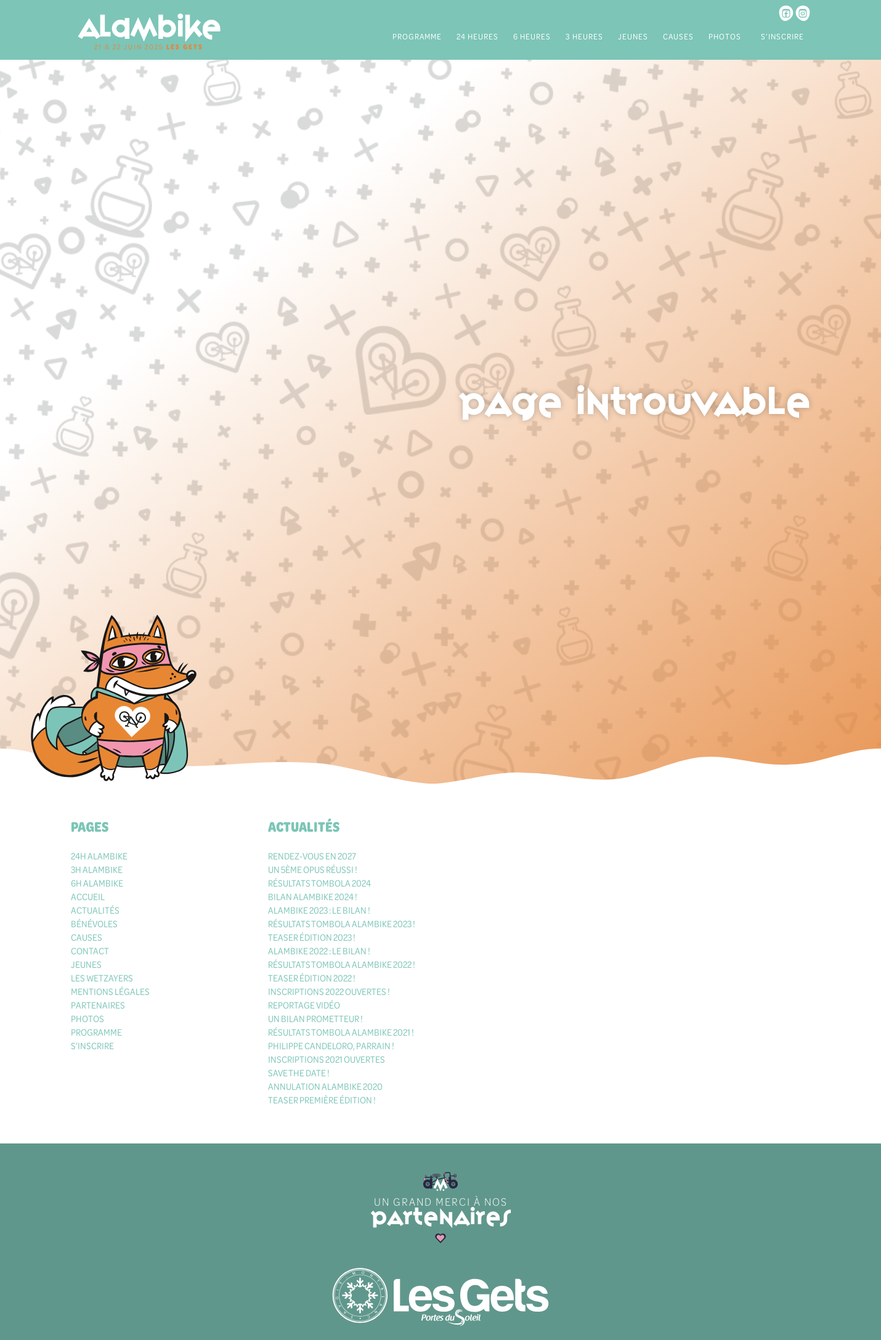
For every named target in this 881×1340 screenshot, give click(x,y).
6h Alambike (97, 883)
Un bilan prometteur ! (315, 1018)
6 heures (532, 36)
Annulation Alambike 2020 (325, 1086)
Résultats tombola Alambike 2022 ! (341, 964)
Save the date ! (299, 1072)
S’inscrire (782, 36)
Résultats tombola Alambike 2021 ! (341, 1032)
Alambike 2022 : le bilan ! (319, 950)
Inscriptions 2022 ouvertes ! (329, 991)
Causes (678, 36)
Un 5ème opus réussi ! (312, 869)
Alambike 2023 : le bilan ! (319, 910)
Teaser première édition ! (322, 1100)
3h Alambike (97, 869)
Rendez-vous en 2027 (312, 856)
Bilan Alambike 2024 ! (312, 896)
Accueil (88, 896)
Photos (724, 36)
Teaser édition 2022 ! (311, 978)
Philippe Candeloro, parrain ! (331, 1045)
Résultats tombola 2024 (319, 883)
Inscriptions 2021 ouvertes (326, 1059)
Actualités (95, 910)
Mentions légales (110, 991)
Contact (90, 950)
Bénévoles (94, 923)
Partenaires (98, 1005)
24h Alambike (99, 856)
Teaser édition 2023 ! (311, 937)
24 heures (477, 36)
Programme (417, 36)
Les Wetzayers (102, 978)
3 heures (584, 36)
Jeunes (633, 36)
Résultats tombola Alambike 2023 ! (341, 923)
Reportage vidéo (304, 1005)
